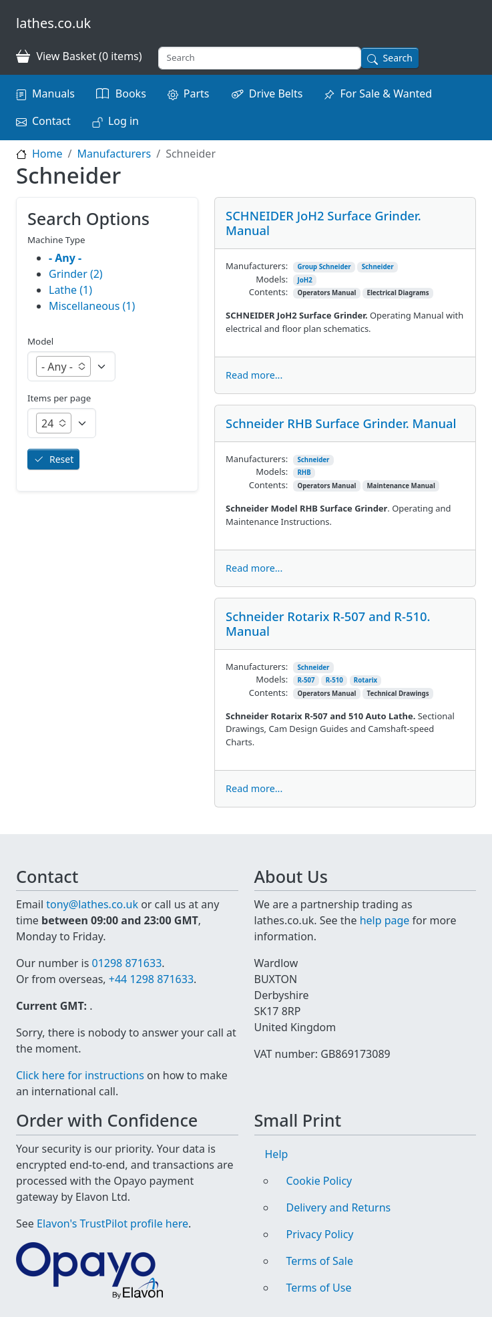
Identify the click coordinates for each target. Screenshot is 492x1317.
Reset (61, 459)
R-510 (334, 680)
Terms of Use (319, 1287)
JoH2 (304, 280)
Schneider (378, 266)
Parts (197, 93)
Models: (272, 279)
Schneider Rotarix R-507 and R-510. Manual (328, 623)
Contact (51, 121)
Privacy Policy (320, 1234)
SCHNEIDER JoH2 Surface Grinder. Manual (323, 222)
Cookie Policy (319, 1180)
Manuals (53, 93)
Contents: (268, 292)
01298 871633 (126, 963)
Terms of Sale (319, 1261)
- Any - (65, 257)
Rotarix (365, 680)
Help (276, 1154)
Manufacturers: (257, 266)
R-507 (305, 680)
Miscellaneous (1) (92, 306)
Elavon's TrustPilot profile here (112, 1223)
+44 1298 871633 (151, 979)
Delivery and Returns (338, 1207)
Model (40, 341)
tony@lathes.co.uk (92, 904)
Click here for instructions (80, 1075)
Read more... (254, 375)
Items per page (59, 398)
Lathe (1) (70, 290)
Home (47, 153)
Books (130, 93)
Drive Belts (276, 93)
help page (385, 920)
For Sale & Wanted (386, 93)
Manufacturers (114, 153)
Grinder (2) (76, 273)
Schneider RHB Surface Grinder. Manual (341, 423)
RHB (303, 472)
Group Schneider (323, 266)
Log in (123, 121)
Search (398, 57)
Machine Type (56, 240)
